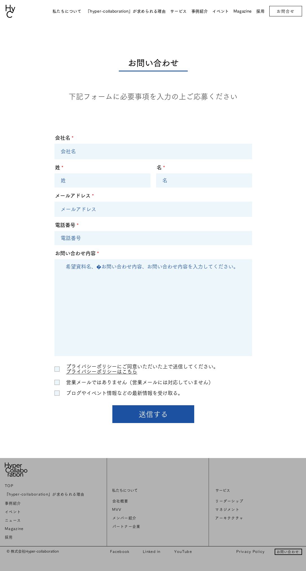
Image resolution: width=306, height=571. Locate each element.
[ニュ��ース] (46, 520)
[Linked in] (152, 551)
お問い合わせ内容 (75, 253)
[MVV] (151, 509)
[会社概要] (151, 501)
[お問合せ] (285, 11)
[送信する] (153, 414)
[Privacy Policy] (251, 551)
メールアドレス (73, 195)
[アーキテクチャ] (255, 518)
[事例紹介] (46, 503)
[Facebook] (120, 551)
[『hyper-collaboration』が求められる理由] (46, 494)
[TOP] (46, 486)
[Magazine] (46, 529)
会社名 (62, 137)
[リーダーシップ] (255, 501)
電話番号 (65, 225)
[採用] (46, 537)
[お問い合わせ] (288, 552)
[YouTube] (183, 551)
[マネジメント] (255, 509)
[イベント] (46, 512)
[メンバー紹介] (151, 518)
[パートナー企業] (151, 526)
